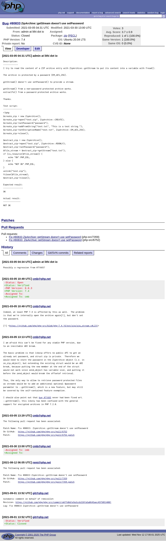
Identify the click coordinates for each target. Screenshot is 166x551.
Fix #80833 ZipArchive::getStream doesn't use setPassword (45, 236)
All (6, 252)
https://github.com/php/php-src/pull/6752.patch (46, 438)
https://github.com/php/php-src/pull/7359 (42, 483)
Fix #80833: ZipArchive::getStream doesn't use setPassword (45, 239)
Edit (37, 48)
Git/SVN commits (58, 252)
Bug (5, 23)
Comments (19, 252)
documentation (83, 12)
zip (65, 35)
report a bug (97, 12)
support (70, 12)
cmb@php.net (42, 278)
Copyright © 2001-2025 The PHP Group (35, 540)
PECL (72, 35)
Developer (23, 48)
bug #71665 (45, 401)
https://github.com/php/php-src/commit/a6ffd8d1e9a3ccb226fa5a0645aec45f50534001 (63, 506)
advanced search (113, 12)
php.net (61, 12)
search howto (129, 12)
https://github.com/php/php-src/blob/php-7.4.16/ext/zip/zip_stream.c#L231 (53, 329)
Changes (37, 252)
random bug (152, 12)
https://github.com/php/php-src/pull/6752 (42, 435)
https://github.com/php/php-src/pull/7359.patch (46, 486)
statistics (141, 12)
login (163, 12)
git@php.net (41, 497)
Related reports (83, 252)
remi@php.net (42, 466)
